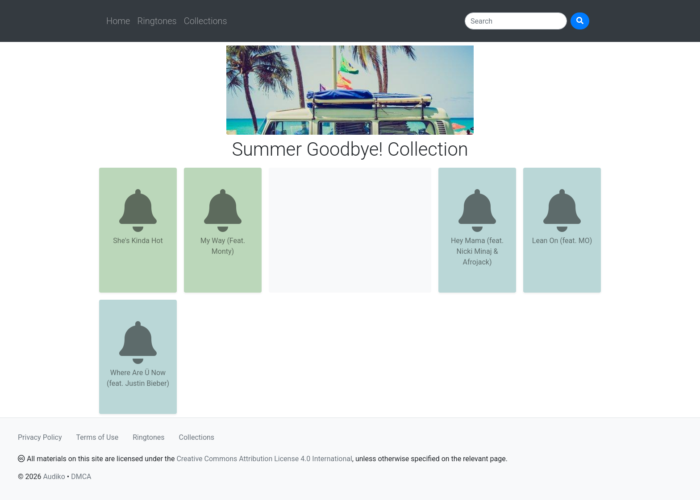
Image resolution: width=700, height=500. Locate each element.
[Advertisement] (350, 230)
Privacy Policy (40, 437)
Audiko (54, 476)
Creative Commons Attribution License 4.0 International (264, 459)
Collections (205, 21)
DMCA (81, 476)
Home (118, 21)
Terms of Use (97, 437)
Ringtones (156, 21)
